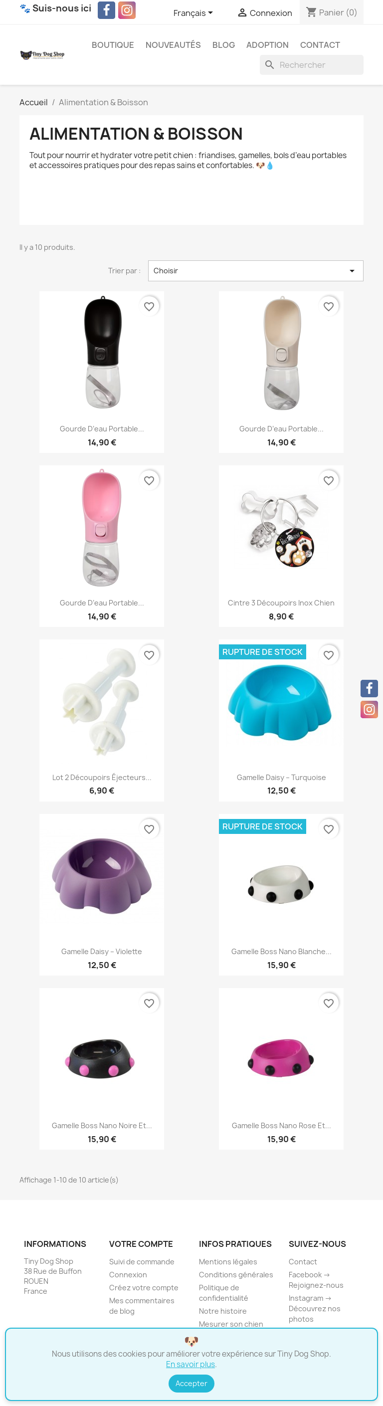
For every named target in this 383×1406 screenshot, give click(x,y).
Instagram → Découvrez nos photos (315, 1308)
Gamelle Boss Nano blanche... (281, 951)
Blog (223, 44)
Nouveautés (173, 44)
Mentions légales (228, 1261)
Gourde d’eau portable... (102, 428)
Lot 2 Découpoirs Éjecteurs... (102, 777)
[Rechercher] (312, 65)
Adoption (267, 44)
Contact (320, 44)
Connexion (128, 1274)
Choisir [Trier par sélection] (256, 271)
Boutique (113, 44)
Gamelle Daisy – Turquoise (281, 777)
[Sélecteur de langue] (195, 13)
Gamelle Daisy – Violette (101, 951)
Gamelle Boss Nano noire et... (102, 1125)
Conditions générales (236, 1274)
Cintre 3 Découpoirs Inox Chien (281, 602)
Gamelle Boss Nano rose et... (281, 1125)
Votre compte (141, 1243)
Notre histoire (223, 1311)
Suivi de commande (142, 1261)
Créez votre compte (144, 1287)
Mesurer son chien (231, 1324)
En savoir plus (190, 1364)
